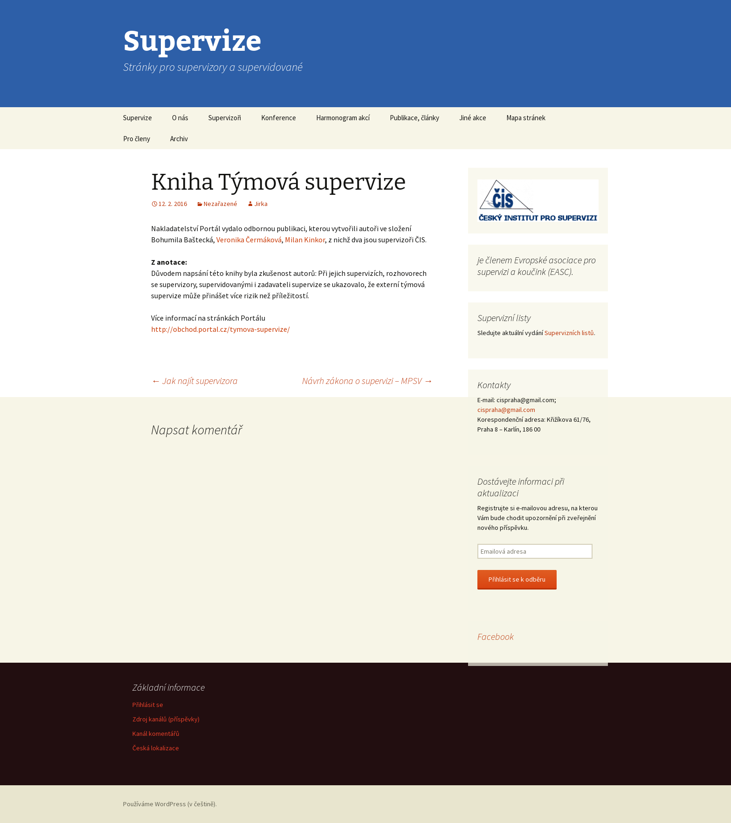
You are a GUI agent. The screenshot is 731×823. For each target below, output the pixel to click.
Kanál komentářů (155, 733)
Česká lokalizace (155, 748)
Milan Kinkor (305, 239)
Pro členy (136, 138)
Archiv (179, 138)
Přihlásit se (147, 704)
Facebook (495, 636)
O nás (180, 117)
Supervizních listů (569, 333)
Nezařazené (220, 203)
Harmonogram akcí (343, 117)
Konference (278, 117)
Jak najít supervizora (194, 380)
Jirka (261, 203)
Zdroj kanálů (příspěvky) (166, 719)
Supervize (137, 117)
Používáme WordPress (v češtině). (170, 804)
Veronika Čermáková (249, 239)
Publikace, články (414, 117)
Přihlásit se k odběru (517, 579)
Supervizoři (224, 117)
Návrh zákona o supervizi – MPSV (367, 380)
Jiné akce (472, 117)
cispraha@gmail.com (506, 409)
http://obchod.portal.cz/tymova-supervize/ (220, 329)
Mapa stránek (525, 117)
